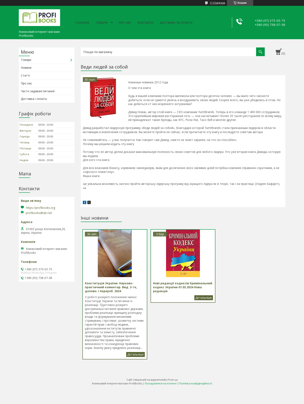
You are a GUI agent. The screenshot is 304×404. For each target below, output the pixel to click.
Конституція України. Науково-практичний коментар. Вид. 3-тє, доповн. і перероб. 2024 (135, 354)
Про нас (125, 23)
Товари (101, 23)
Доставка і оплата (34, 99)
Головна (82, 23)
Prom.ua (173, 380)
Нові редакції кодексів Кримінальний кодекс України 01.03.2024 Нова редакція (203, 297)
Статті (25, 75)
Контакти (145, 23)
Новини (26, 68)
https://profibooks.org (40, 208)
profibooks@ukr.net (39, 213)
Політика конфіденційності (195, 383)
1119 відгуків (217, 3)
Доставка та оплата (176, 23)
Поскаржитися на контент (161, 383)
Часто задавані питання (38, 91)
